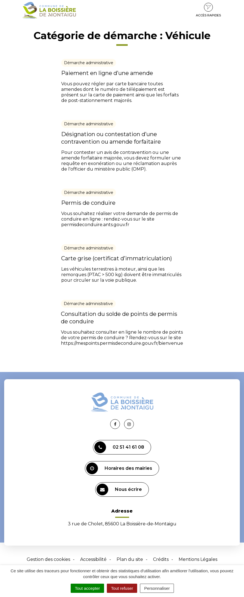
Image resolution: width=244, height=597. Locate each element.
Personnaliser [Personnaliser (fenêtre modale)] (157, 588)
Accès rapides (208, 10)
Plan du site (130, 559)
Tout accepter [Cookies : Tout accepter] (87, 588)
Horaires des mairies (119, 468)
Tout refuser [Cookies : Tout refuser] (122, 588)
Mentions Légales (198, 559)
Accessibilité (93, 559)
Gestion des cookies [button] (48, 559)
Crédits (161, 559)
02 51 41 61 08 (119, 447)
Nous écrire (119, 489)
